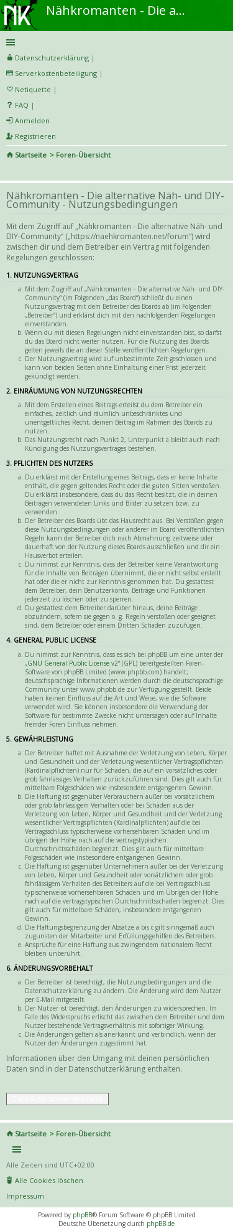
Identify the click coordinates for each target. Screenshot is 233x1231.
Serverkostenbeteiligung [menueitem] (56, 73)
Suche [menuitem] (11, 171)
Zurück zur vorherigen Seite (57, 1099)
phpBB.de (161, 1223)
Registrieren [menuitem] (35, 136)
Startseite (31, 154)
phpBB (82, 1214)
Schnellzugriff (114, 42)
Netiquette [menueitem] (33, 89)
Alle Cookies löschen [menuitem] (49, 1180)
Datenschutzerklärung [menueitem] (52, 57)
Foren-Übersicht (83, 154)
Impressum (25, 1195)
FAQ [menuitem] (22, 105)
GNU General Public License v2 (72, 663)
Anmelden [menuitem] (32, 120)
